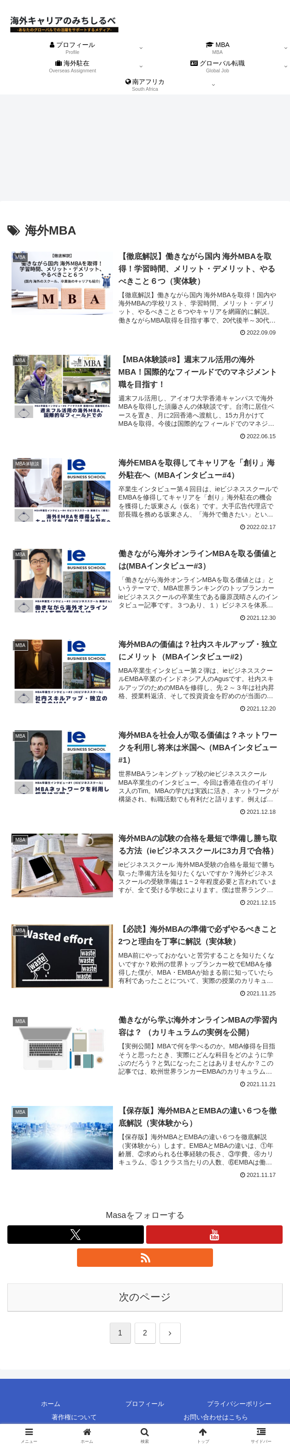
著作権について (74, 1417)
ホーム (50, 1403)
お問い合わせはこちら (215, 1417)
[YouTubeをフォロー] (214, 1234)
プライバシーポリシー (239, 1403)
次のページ (145, 1297)
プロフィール (144, 1403)
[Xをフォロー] (75, 1234)
